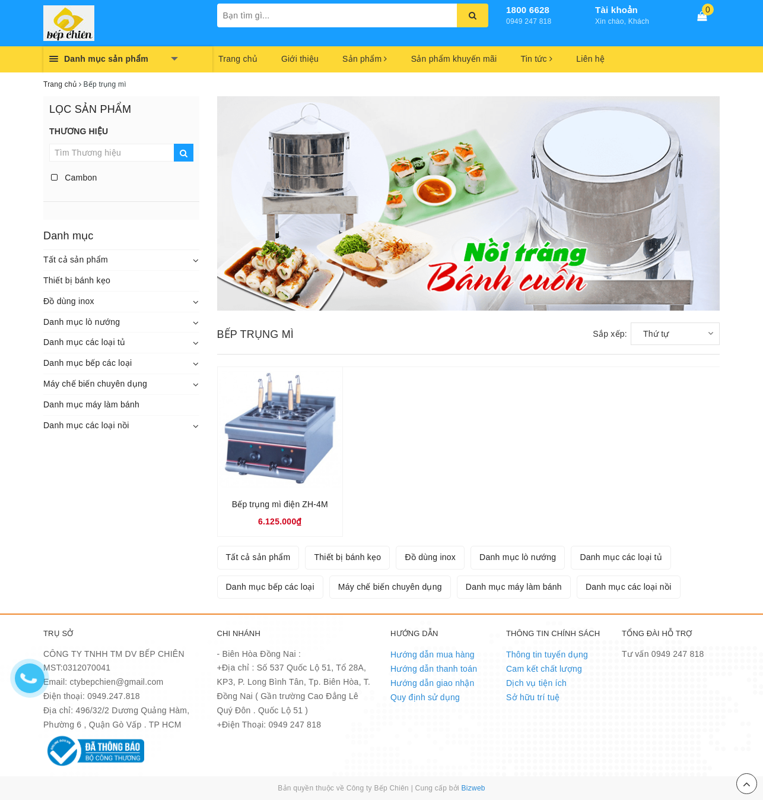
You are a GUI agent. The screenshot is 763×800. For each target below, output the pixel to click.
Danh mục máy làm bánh (91, 404)
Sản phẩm (364, 59)
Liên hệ (590, 59)
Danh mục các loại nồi (86, 425)
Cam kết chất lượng (544, 668)
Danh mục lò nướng (81, 322)
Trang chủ (237, 59)
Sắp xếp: (610, 334)
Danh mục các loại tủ (84, 342)
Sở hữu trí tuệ (532, 697)
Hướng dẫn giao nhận (432, 683)
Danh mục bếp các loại (87, 363)
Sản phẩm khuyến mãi (454, 59)
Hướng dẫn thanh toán (433, 668)
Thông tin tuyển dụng (547, 654)
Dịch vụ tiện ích (536, 683)
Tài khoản (616, 10)
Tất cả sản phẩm (75, 259)
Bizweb (473, 788)
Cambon (74, 177)
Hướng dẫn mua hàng (432, 654)
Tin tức (536, 59)
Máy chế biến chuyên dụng (95, 383)
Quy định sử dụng (425, 697)
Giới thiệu (300, 59)
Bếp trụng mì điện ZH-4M (280, 504)
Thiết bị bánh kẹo (76, 280)
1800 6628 (527, 10)
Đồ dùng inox (68, 301)
